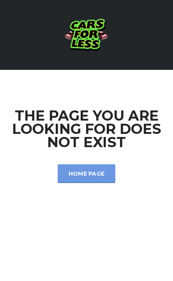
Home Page (87, 173)
